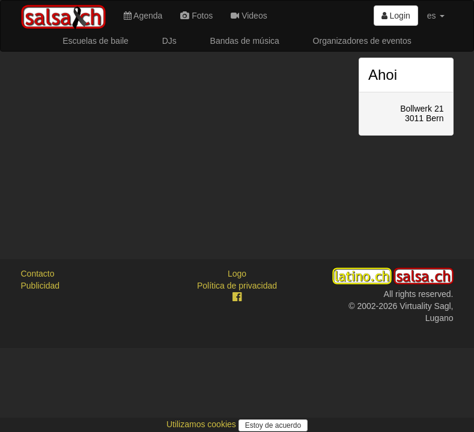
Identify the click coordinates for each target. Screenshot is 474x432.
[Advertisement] (181, 142)
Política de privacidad (237, 285)
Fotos (196, 15)
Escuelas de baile (95, 41)
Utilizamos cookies (202, 424)
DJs (169, 41)
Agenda (143, 15)
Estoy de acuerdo (273, 425)
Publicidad (40, 285)
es (436, 15)
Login (395, 15)
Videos (249, 15)
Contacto (38, 273)
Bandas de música (244, 41)
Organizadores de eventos (362, 41)
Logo (237, 273)
